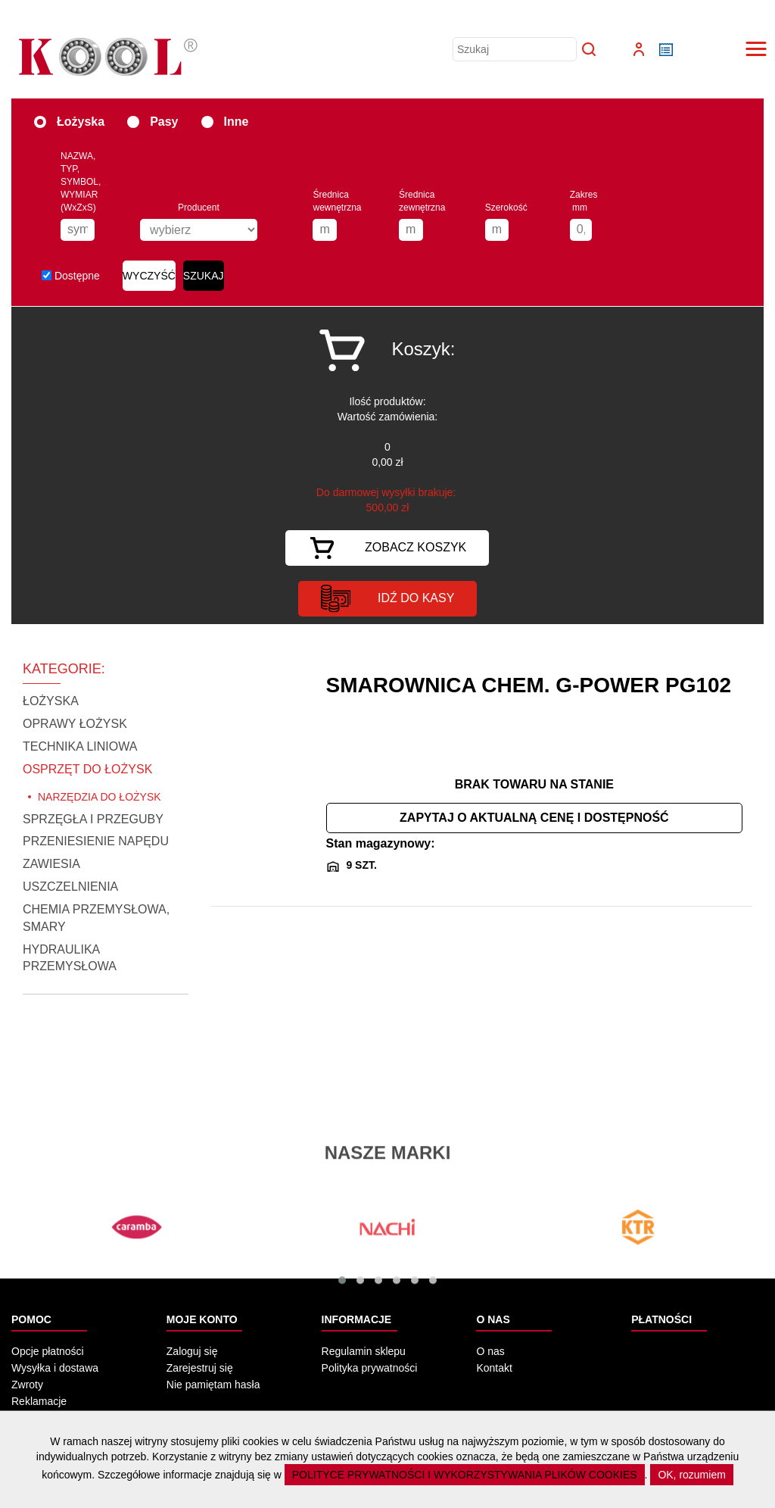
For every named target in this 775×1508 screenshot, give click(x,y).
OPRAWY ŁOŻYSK (75, 723)
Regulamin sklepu (364, 1351)
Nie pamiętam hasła (213, 1384)
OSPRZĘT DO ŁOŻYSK (87, 769)
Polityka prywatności (370, 1368)
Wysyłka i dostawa (54, 1368)
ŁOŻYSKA (51, 701)
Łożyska (69, 121)
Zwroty (27, 1384)
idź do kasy (387, 599)
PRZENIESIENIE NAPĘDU (96, 841)
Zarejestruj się (200, 1368)
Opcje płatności (47, 1351)
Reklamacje (39, 1401)
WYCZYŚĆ (149, 276)
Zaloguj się (192, 1351)
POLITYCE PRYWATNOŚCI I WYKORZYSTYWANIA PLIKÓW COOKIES (464, 1475)
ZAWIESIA (51, 863)
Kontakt (494, 1368)
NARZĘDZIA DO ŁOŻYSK (99, 797)
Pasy (152, 121)
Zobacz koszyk (387, 548)
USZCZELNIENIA (70, 886)
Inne (225, 121)
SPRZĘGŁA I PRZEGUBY (93, 819)
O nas (490, 1351)
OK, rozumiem (691, 1475)
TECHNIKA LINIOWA (80, 746)
